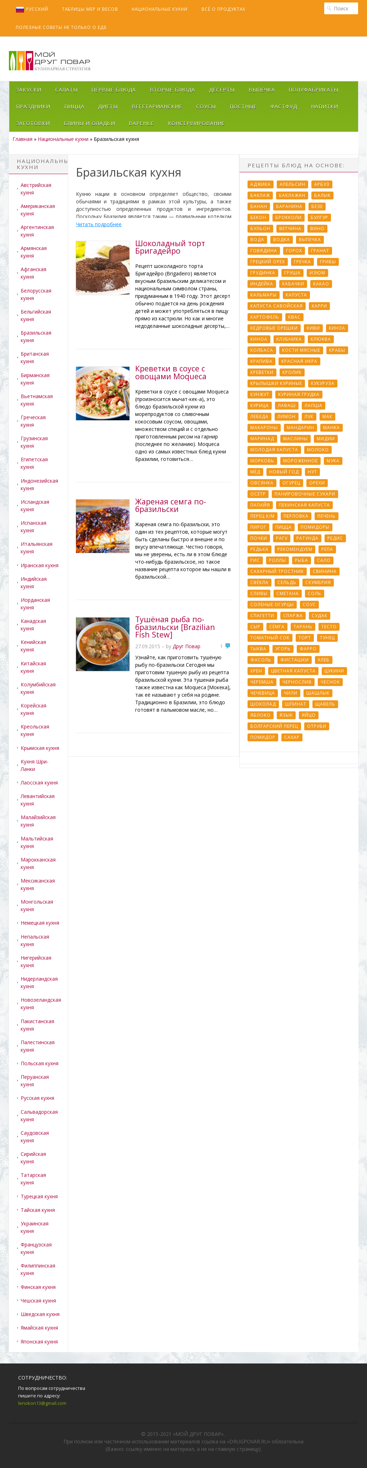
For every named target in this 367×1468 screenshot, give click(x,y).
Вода (257, 240)
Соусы (206, 106)
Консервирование (196, 123)
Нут (312, 472)
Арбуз (322, 184)
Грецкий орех (267, 262)
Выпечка (262, 89)
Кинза (337, 328)
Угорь (283, 649)
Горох (294, 251)
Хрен (256, 671)
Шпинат (295, 704)
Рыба (301, 560)
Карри (319, 306)
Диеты (108, 106)
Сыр (255, 627)
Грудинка (262, 273)
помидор (262, 737)
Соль (314, 593)
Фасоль (260, 660)
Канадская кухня (33, 625)
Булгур (319, 217)
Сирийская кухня (33, 1157)
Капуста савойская (276, 306)
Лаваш (287, 405)
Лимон (286, 416)
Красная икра (299, 361)
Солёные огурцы (272, 604)
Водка (281, 240)
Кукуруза (323, 383)
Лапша (313, 405)
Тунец (327, 638)
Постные (243, 106)
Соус (309, 604)
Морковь (262, 461)
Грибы (328, 262)
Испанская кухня (33, 526)
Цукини (334, 671)
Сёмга (277, 627)
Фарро (308, 649)
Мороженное (300, 461)
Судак (319, 616)
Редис (335, 538)
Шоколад (263, 704)
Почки (258, 538)
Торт (305, 638)
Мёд (255, 472)
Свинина (325, 571)
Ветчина (290, 228)
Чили (290, 693)
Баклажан (292, 195)
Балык (322, 195)
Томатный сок (270, 638)
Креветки (262, 372)
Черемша (262, 682)
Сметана (287, 593)
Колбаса (261, 350)
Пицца (74, 106)
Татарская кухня (33, 1179)
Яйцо (309, 715)
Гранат (320, 251)
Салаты (66, 89)
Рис (255, 560)
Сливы (258, 593)
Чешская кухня (38, 1300)
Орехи (317, 483)
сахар (292, 737)
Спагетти (262, 616)
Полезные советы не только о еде (61, 27)
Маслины (295, 439)
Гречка (302, 262)
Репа (327, 549)
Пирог (258, 527)
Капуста (296, 295)
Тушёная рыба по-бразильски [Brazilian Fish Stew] (175, 627)
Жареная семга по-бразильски (170, 505)
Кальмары (263, 295)
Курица (259, 405)
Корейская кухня (33, 709)
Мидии (326, 439)
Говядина (263, 251)
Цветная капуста (293, 671)
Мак (327, 416)
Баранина (289, 206)
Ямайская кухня (39, 1327)
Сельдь (286, 582)
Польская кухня (39, 1063)
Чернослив (297, 682)
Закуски (28, 89)
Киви (313, 328)
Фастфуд (283, 106)
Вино (317, 228)
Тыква (258, 649)
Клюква (321, 339)
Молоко (318, 450)
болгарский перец (274, 726)
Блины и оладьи (89, 123)
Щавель (325, 704)
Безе (317, 206)
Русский (32, 9)
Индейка (261, 284)
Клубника (289, 339)
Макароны (264, 428)
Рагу (281, 538)
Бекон (258, 217)
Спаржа (293, 616)
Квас (294, 317)
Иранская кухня (39, 565)
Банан (258, 206)
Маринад (262, 439)
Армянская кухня (34, 252)
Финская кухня (38, 1287)
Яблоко (260, 715)
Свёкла (259, 582)
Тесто (329, 627)
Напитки (324, 106)
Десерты (222, 89)
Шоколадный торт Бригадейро (170, 247)
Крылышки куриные (276, 383)
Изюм (317, 273)
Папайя (260, 505)
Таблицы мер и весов (90, 9)
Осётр (258, 494)
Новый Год (284, 472)
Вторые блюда (172, 89)
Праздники (33, 106)
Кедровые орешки (274, 328)
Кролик (292, 372)
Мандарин (300, 428)
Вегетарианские (157, 106)
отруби (316, 726)
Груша (292, 273)
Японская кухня (39, 1341)
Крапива (261, 361)
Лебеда (259, 416)
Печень (326, 516)
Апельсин (292, 184)
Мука (333, 461)
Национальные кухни (160, 9)
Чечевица (262, 693)
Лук (309, 416)
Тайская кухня (38, 1210)
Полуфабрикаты (313, 89)
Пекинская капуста (304, 505)
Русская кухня (37, 1097)
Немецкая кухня (40, 922)
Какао (321, 284)
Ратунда (307, 538)
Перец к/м (262, 516)
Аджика (260, 184)
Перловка (296, 516)
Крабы (337, 350)
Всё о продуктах (223, 9)
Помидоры (315, 527)
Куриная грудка (299, 394)
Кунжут (259, 394)
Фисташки (294, 660)
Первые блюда (113, 89)
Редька (259, 549)
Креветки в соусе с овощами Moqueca (171, 372)
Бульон (260, 228)
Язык (286, 715)
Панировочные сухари (305, 494)
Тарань (303, 627)
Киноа (258, 339)
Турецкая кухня (39, 1196)
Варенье (141, 123)
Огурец (291, 483)
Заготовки (33, 123)
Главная (22, 139)
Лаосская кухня (39, 782)
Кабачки (293, 284)
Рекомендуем (294, 549)
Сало (324, 560)
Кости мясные (301, 350)
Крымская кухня (40, 748)
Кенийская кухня (33, 646)
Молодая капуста (274, 450)
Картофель (264, 317)
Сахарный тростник (277, 571)
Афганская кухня (33, 273)
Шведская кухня (40, 1314)
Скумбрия (318, 582)
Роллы (277, 560)
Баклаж (260, 195)
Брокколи (288, 217)
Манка (331, 428)
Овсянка (262, 483)
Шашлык (318, 693)
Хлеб (324, 660)
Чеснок (330, 682)
